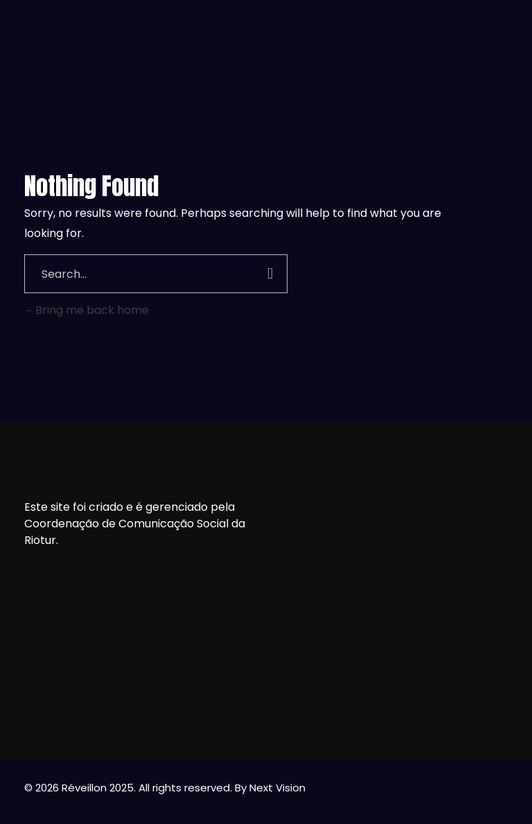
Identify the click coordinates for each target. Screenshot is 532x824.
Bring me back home (86, 310)
